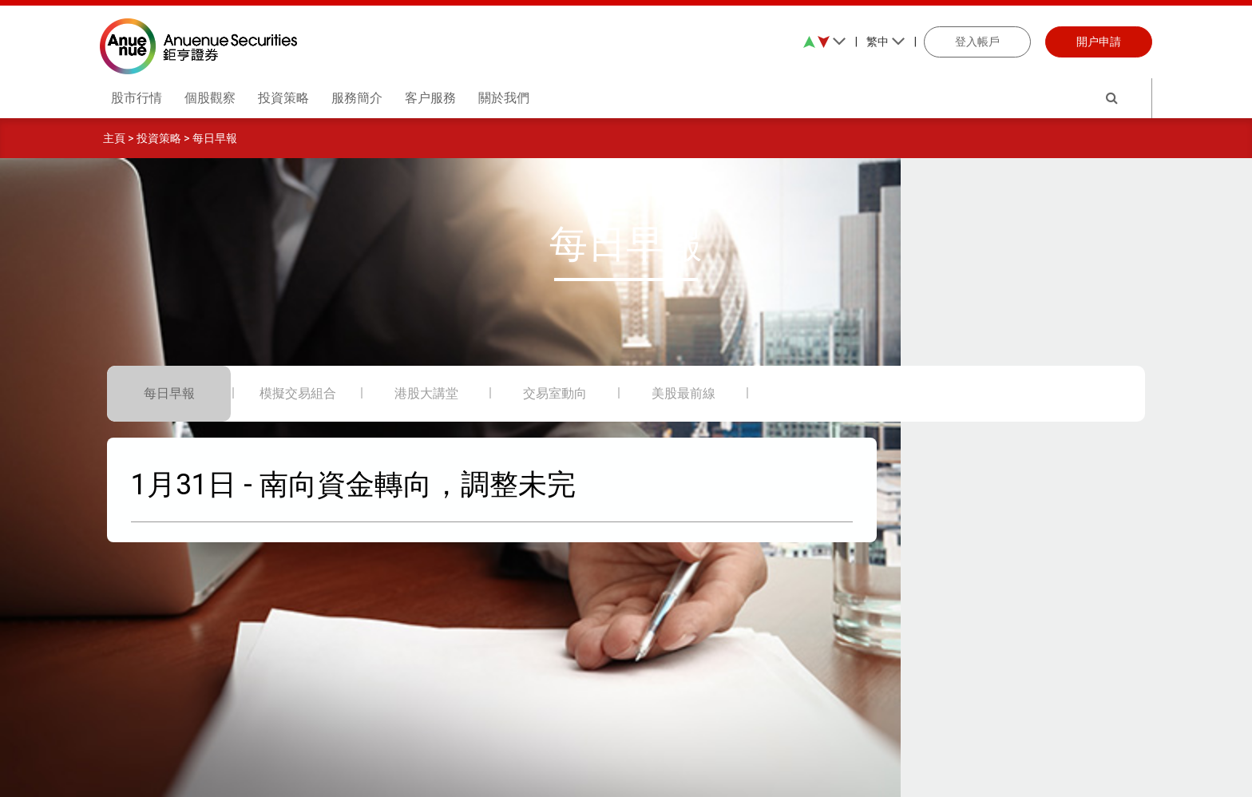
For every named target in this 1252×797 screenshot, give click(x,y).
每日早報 (214, 138)
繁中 (885, 41)
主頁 (114, 138)
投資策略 (159, 138)
